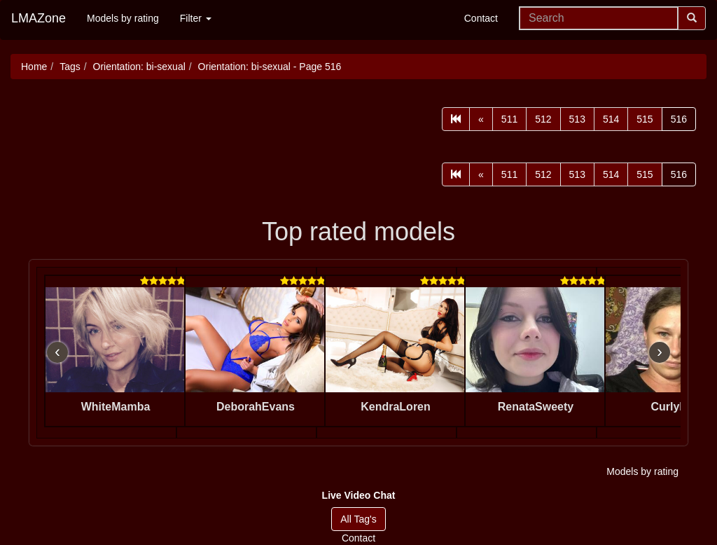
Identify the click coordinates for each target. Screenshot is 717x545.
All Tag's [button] (358, 519)
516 (679, 119)
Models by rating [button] (642, 471)
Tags (70, 66)
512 (543, 119)
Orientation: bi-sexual (139, 66)
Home (34, 66)
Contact (481, 18)
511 (509, 119)
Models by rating (123, 18)
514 (611, 119)
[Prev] (481, 119)
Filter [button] (195, 18)
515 (644, 119)
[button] (359, 495)
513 (577, 119)
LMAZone (38, 18)
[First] (456, 119)
